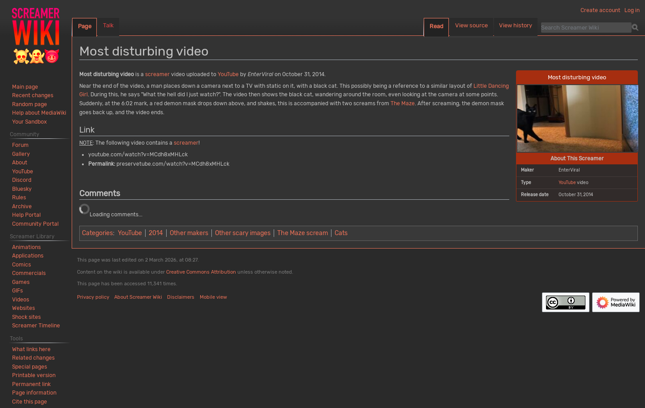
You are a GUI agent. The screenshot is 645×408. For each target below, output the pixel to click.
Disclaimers (180, 297)
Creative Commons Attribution (201, 272)
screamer (157, 74)
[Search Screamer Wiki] (586, 27)
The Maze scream (302, 233)
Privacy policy (93, 297)
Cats (341, 233)
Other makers (189, 233)
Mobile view (213, 297)
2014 (156, 233)
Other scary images (243, 233)
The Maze (403, 103)
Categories (97, 233)
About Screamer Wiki (138, 297)
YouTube (567, 182)
